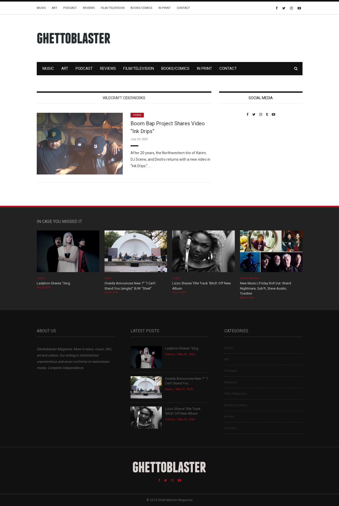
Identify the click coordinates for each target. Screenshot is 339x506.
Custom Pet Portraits (234, 152)
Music (41, 8)
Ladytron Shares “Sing (53, 283)
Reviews (89, 8)
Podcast (70, 8)
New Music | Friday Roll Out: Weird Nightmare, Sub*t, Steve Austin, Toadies (265, 288)
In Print (164, 8)
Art (54, 8)
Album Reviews (250, 278)
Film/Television (113, 8)
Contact (183, 8)
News (107, 278)
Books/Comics (141, 8)
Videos (137, 115)
